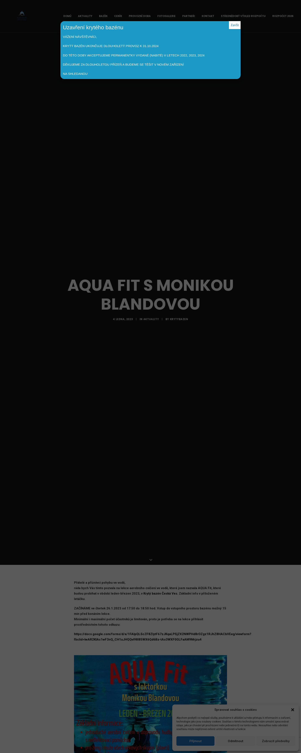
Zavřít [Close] (235, 25)
